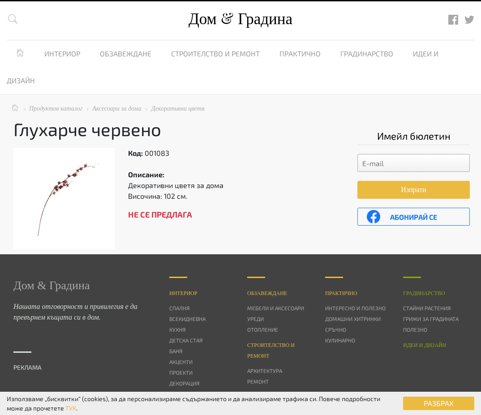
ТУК (70, 408)
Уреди (255, 319)
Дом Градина (240, 19)
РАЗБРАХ (439, 403)
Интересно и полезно (355, 308)
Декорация (184, 383)
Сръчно (335, 329)
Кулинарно (340, 340)
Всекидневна (187, 319)
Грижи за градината (431, 319)
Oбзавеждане (267, 293)
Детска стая (185, 340)
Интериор (62, 53)
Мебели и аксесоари (275, 308)
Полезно (415, 329)
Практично (300, 53)
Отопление (262, 329)
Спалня (179, 308)
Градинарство (366, 53)
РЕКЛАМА (27, 367)
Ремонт (258, 381)
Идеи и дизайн (424, 345)
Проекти (181, 372)
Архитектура (264, 371)
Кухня (177, 329)
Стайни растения (427, 308)
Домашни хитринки (353, 319)
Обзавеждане (125, 53)
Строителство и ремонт (215, 53)
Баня (175, 351)
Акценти (181, 362)
